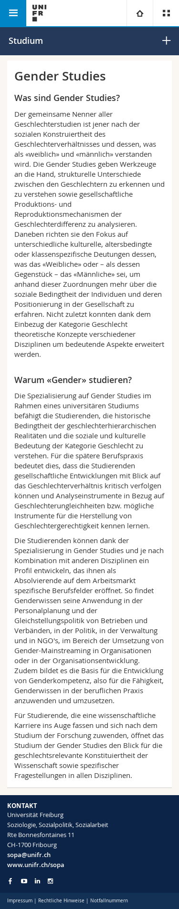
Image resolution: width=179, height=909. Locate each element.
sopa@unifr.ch (29, 854)
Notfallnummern (109, 901)
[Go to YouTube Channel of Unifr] (24, 881)
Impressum (19, 901)
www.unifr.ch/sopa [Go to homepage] (35, 864)
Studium (26, 40)
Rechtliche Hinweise (61, 901)
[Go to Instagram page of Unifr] (50, 881)
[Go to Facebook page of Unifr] (10, 881)
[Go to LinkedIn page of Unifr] (37, 881)
